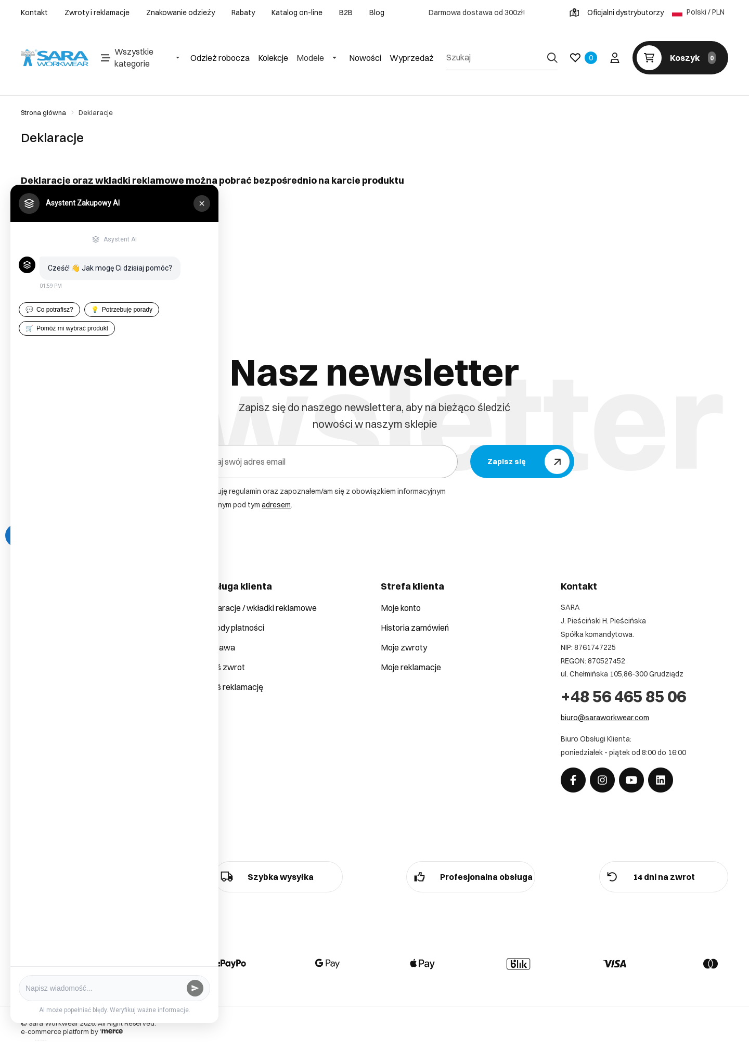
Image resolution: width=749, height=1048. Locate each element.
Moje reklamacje (411, 667)
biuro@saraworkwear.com (605, 717)
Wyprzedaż (412, 58)
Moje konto (401, 608)
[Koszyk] (680, 57)
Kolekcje (273, 58)
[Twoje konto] (615, 58)
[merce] (111, 1031)
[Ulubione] (583, 58)
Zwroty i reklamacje (97, 12)
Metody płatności (232, 627)
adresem (276, 504)
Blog (376, 12)
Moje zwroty (404, 647)
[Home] (54, 58)
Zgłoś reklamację (232, 687)
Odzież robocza (220, 58)
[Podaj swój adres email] (323, 461)
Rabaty (243, 12)
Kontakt (34, 12)
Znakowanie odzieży (180, 12)
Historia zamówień (415, 627)
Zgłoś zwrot (223, 667)
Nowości (365, 58)
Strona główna (43, 112)
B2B (346, 12)
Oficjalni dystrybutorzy (617, 12)
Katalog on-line (297, 12)
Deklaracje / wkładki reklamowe (259, 608)
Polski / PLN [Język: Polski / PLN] (698, 12)
